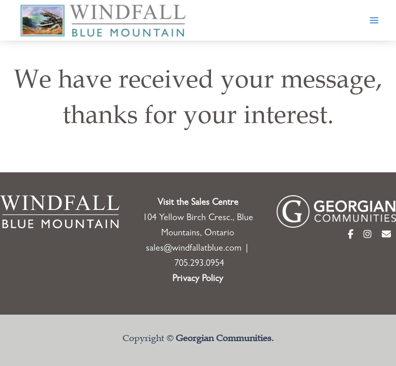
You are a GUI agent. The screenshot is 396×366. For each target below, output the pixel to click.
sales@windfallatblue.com (193, 249)
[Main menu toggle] (374, 21)
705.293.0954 (199, 264)
